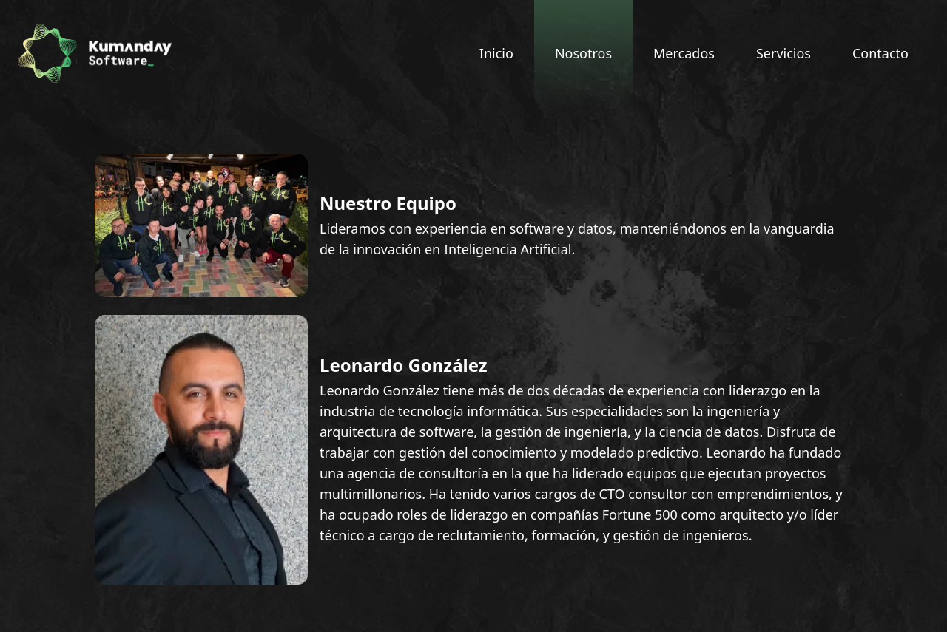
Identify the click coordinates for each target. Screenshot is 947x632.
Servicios (783, 53)
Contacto (880, 53)
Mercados (684, 53)
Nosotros (583, 53)
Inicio (496, 53)
